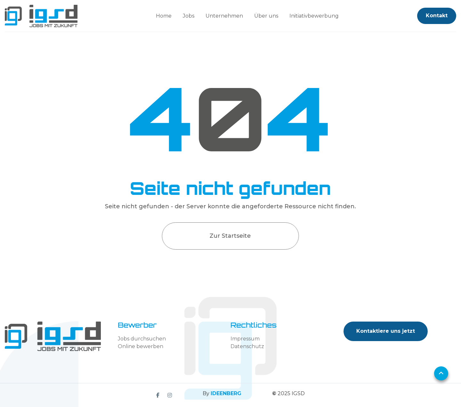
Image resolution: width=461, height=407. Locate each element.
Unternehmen (224, 16)
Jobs (188, 16)
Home (164, 16)
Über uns (266, 16)
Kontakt (437, 15)
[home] (41, 16)
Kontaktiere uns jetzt (385, 331)
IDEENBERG (226, 393)
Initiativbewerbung (314, 16)
